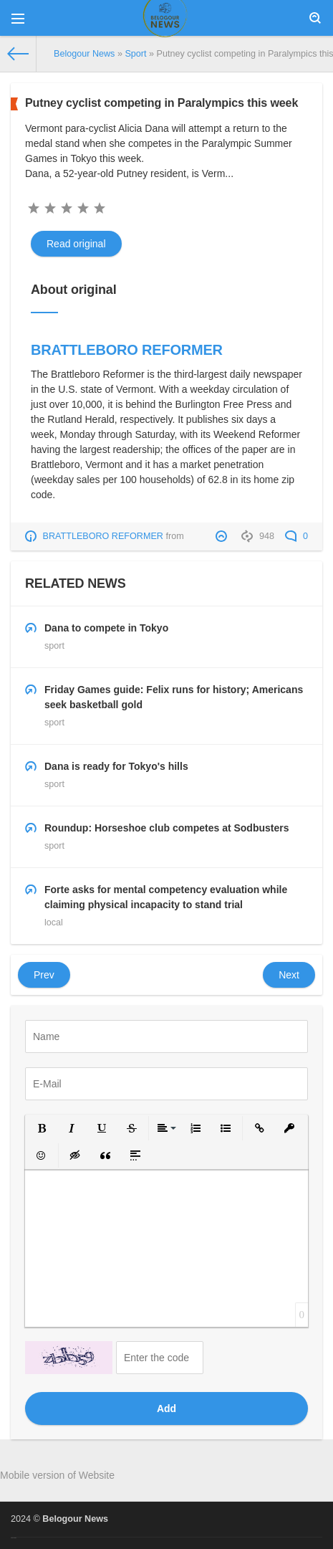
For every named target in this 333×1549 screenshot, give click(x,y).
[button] (41, 1128)
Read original (76, 243)
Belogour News (75, 1519)
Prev (44, 975)
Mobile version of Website (57, 1475)
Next (289, 975)
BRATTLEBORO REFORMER (127, 350)
